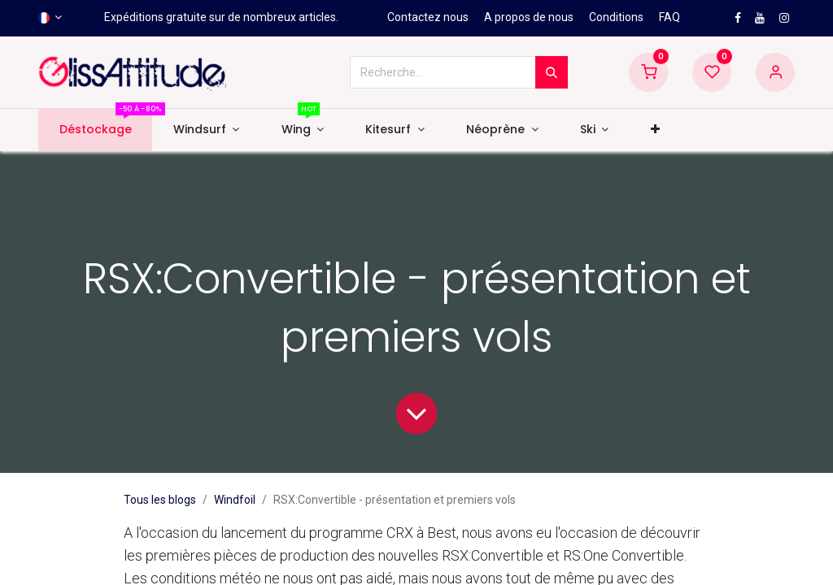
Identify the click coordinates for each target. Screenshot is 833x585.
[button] (655, 130)
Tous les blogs (160, 499)
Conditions (616, 17)
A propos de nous (529, 17)
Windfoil (234, 499)
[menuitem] (95, 130)
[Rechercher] (551, 72)
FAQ (669, 17)
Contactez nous (428, 17)
